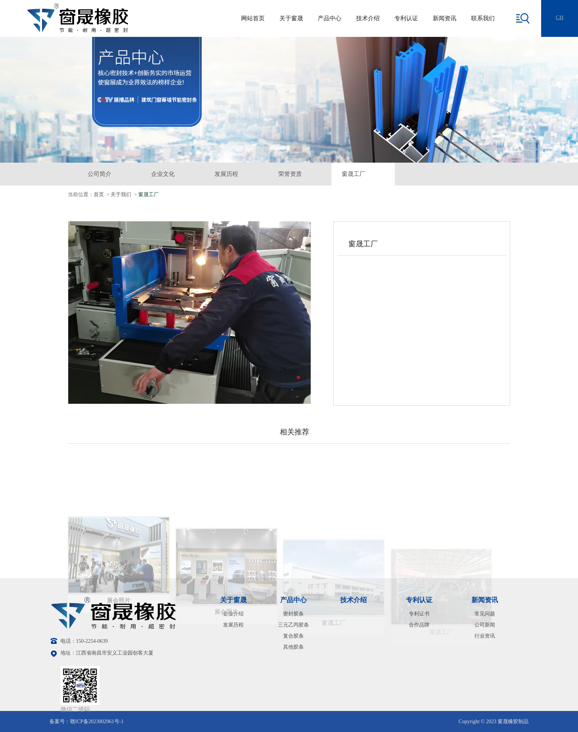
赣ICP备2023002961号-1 (96, 721)
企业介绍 (233, 614)
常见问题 (484, 614)
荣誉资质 (290, 174)
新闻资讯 (444, 18)
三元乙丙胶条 (293, 625)
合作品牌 (419, 625)
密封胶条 (293, 614)
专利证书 (419, 614)
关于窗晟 (291, 18)
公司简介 (99, 174)
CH (560, 17)
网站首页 (253, 18)
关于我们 (121, 194)
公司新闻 (484, 625)
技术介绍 (368, 18)
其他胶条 (293, 647)
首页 (99, 194)
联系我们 (483, 18)
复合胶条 (293, 636)
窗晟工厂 (353, 174)
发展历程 (226, 174)
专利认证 (406, 18)
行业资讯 (484, 636)
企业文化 (163, 174)
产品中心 (329, 18)
